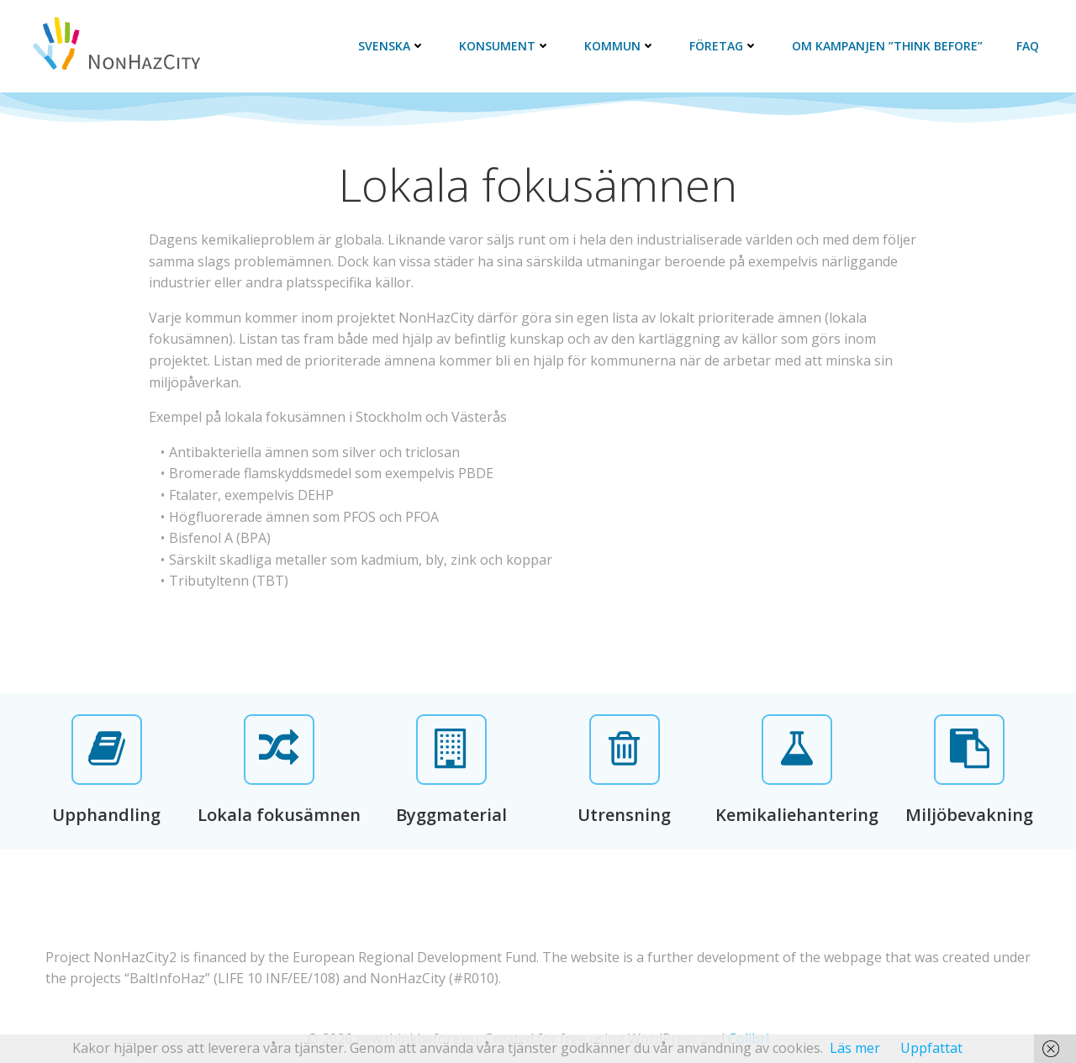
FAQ (1027, 46)
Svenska (391, 46)
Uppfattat (931, 1048)
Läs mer (855, 1048)
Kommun (620, 46)
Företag (723, 46)
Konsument (505, 46)
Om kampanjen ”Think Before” (887, 46)
